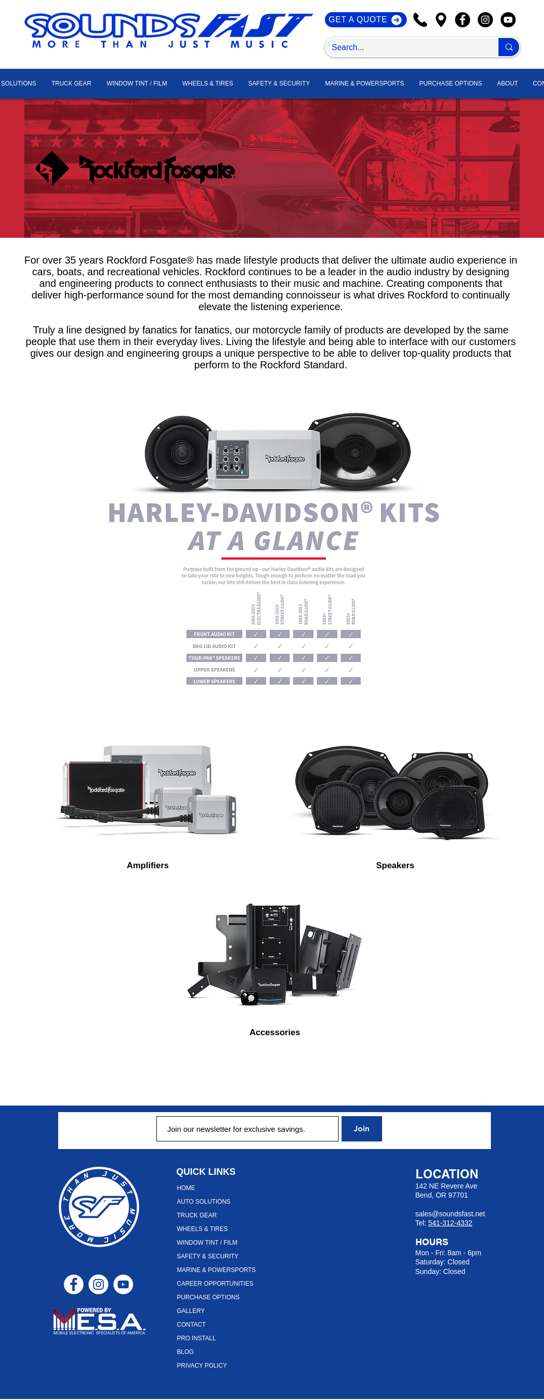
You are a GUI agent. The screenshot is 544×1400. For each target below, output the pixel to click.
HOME (186, 1188)
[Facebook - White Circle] (73, 1284)
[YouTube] (508, 19)
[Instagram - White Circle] (98, 1284)
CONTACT (191, 1324)
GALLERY (191, 1310)
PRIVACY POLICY (202, 1365)
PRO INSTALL (196, 1338)
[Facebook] (462, 19)
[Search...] (405, 47)
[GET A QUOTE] (366, 19)
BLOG (185, 1351)
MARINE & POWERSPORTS (216, 1270)
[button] (508, 84)
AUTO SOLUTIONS (204, 1201)
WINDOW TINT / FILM (207, 1242)
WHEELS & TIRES (202, 1229)
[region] (148, 782)
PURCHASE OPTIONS (208, 1297)
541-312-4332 (450, 1223)
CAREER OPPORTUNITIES (215, 1283)
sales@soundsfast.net (450, 1214)
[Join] (362, 1128)
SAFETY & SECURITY (208, 1256)
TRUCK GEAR (197, 1215)
